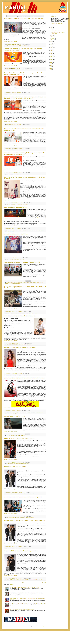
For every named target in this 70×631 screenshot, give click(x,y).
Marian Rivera (27, 45)
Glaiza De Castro (14, 579)
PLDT (40, 282)
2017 (51, 53)
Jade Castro (17, 412)
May (52, 28)
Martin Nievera (36, 282)
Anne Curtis (9, 282)
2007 (51, 68)
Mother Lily (17, 463)
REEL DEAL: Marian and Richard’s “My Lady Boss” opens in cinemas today (24, 378)
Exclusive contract (10, 375)
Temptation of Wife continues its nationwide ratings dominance (21, 551)
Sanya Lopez (7, 231)
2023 (51, 44)
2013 (51, 59)
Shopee (17, 125)
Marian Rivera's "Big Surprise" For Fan (14, 416)
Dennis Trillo (9, 579)
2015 (51, 56)
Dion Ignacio (9, 412)
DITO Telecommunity (22, 45)
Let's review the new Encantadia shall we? (15, 207)
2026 (51, 27)
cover (8, 517)
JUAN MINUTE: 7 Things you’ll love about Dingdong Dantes (20, 316)
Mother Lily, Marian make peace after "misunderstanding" (19, 438)
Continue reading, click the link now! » (10, 41)
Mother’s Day (14, 125)
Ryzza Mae (15, 283)
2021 (51, 47)
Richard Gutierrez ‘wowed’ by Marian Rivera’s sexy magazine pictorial (23, 497)
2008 (51, 66)
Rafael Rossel (34, 579)
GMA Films (13, 412)
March (52, 36)
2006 (51, 69)
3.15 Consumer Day (10, 174)
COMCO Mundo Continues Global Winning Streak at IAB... (57, 30)
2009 (51, 65)
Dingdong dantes (9, 45)
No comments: (19, 44)
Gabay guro (22, 282)
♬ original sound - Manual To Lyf (56, 23)
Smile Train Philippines (24, 204)
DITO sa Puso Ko (15, 45)
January (52, 39)
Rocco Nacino (10, 283)
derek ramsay (13, 282)
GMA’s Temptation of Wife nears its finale (15, 466)
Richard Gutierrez (34, 412)
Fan (7, 435)
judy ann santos (26, 282)
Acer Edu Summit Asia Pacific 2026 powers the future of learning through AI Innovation (24, 587)
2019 (51, 50)
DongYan (17, 259)
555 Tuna (8, 259)
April (52, 35)
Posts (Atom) (11, 584)
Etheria (39, 217)
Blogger (43, 626)
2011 (51, 62)
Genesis (17, 344)
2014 (51, 57)
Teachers (18, 283)
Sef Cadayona (9, 413)
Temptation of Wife (39, 579)
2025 (51, 41)
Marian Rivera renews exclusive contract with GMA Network (20, 347)
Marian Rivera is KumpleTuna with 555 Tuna (16, 234)
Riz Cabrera (18, 204)
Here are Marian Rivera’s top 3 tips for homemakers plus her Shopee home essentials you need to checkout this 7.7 (24, 73)
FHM (10, 517)
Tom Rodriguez (14, 413)
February (53, 38)
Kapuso (25, 344)
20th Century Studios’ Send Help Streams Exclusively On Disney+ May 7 (22, 609)
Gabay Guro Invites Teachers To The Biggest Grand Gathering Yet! (22, 262)
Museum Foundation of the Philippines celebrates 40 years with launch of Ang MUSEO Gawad (26, 592)
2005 (28, 216)
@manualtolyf (53, 16)
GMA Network (21, 344)
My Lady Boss (29, 412)
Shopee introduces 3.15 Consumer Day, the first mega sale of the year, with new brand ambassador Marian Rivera (24, 153)
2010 (51, 63)
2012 (51, 60)
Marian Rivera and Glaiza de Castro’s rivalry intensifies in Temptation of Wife (24, 520)
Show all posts (33, 16)
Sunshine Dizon (11, 231)
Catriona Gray (9, 204)
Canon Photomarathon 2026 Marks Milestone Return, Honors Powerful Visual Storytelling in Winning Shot (28, 603)
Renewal (26, 375)
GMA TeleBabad (24, 579)
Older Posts (44, 582)
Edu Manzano (18, 282)
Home (23, 582)
